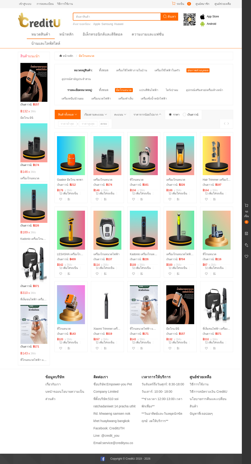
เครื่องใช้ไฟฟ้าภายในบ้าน (131, 70)
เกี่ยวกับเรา (53, 384)
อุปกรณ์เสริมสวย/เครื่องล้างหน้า (204, 90)
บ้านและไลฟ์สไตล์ (45, 43)
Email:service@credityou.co (113, 443)
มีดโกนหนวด (124, 90)
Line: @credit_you (106, 435)
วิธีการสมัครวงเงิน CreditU (208, 391)
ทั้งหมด (103, 70)
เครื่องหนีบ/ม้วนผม (73, 98)
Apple (96, 24)
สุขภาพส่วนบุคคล (198, 70)
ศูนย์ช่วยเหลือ (223, 4)
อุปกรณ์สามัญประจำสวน (76, 79)
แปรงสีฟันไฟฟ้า (148, 90)
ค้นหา (169, 16)
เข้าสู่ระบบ (25, 4)
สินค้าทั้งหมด (67, 114)
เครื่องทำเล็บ (125, 98)
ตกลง (104, 123)
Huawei (118, 24)
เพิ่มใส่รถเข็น (68, 193)
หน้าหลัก (66, 34)
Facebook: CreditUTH (108, 428)
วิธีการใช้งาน (65, 4)
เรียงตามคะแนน (95, 114)
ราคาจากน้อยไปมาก (147, 114)
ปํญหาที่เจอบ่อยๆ (201, 413)
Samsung (107, 24)
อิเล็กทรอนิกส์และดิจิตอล (103, 34)
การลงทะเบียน (45, 4)
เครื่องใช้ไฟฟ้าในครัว (167, 70)
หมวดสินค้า (40, 34)
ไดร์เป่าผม (172, 90)
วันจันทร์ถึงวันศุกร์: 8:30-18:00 (163, 384)
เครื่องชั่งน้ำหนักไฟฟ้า (154, 98)
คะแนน (120, 114)
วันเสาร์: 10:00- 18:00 (157, 391)
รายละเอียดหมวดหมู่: (80, 90)
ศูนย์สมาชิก (202, 4)
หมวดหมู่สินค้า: (83, 70)
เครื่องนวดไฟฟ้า (101, 98)
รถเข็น (180, 4)
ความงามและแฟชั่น (148, 34)
